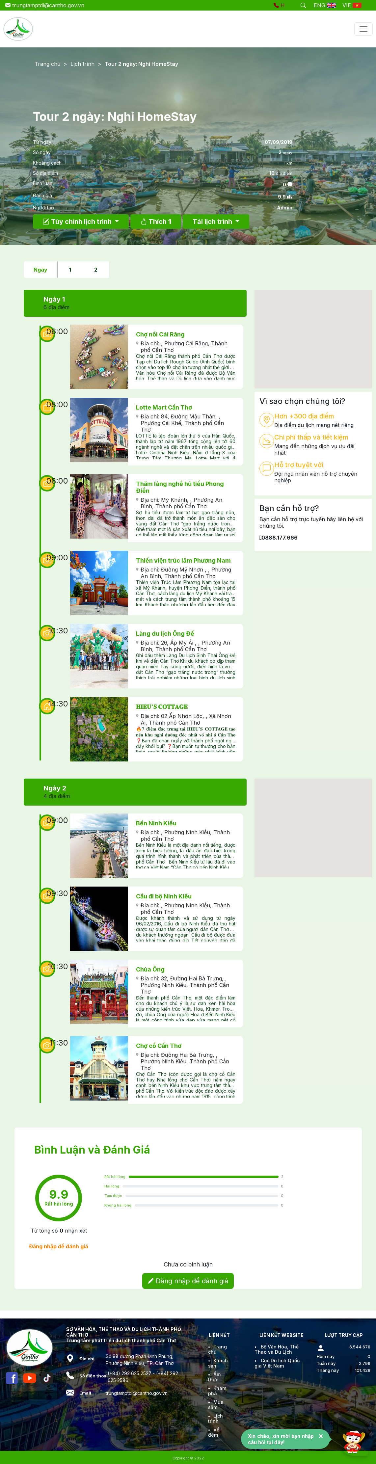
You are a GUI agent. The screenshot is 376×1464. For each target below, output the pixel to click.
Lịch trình (82, 64)
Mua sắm (216, 1404)
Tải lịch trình (213, 222)
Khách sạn (218, 1363)
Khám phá (217, 1390)
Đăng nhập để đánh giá (188, 1281)
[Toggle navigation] (363, 29)
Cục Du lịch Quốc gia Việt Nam (277, 1363)
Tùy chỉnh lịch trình (78, 222)
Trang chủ (47, 64)
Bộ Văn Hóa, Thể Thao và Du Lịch (277, 1349)
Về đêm (213, 1432)
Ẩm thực (214, 1376)
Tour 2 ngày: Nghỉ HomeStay (141, 64)
